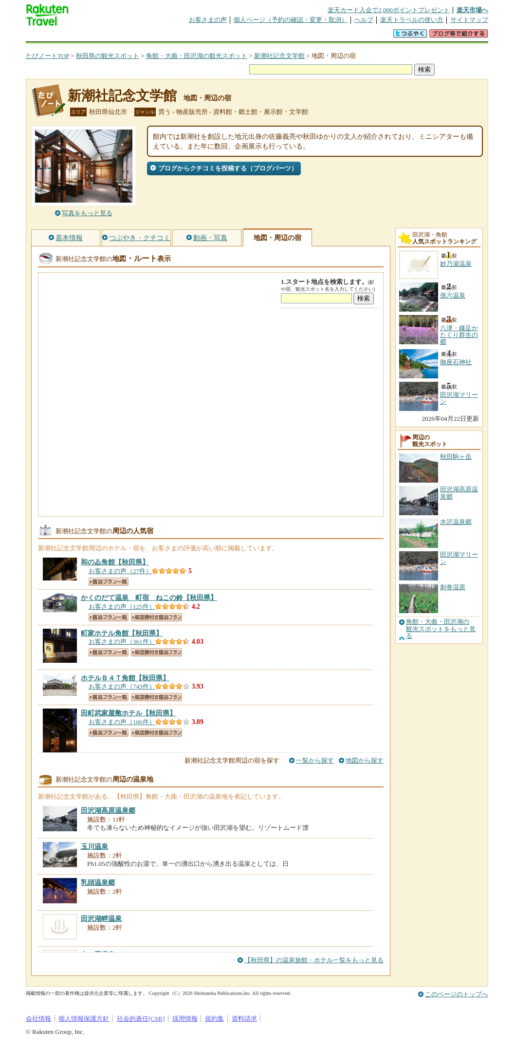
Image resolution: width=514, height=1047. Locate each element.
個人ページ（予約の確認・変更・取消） (291, 19)
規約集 (214, 1018)
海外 (99, 36)
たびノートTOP (47, 55)
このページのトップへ (456, 994)
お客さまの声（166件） (122, 722)
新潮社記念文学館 (279, 55)
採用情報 (185, 1018)
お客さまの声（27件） (120, 571)
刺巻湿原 (452, 587)
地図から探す (365, 760)
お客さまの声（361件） (122, 641)
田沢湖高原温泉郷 (459, 493)
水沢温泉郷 (456, 521)
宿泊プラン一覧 (108, 582)
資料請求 (244, 1018)
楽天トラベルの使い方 (411, 19)
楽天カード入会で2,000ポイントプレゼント (389, 10)
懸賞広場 (139, 36)
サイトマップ (469, 19)
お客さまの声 (208, 19)
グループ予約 (219, 36)
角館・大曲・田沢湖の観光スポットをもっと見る (441, 628)
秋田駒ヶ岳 (456, 456)
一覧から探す (315, 760)
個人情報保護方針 (83, 1018)
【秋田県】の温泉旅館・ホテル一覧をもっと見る (314, 960)
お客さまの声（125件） (122, 606)
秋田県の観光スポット (107, 55)
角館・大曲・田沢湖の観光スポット (196, 55)
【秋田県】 (115, 562)
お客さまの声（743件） (122, 686)
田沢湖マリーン (459, 558)
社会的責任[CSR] (141, 1018)
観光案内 (259, 36)
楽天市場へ (472, 10)
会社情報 (38, 1018)
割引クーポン (179, 36)
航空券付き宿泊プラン (156, 617)
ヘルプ (363, 19)
